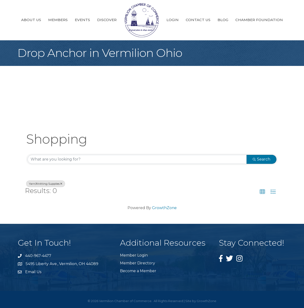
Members (58, 20)
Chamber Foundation (259, 20)
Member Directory (137, 263)
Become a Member (138, 271)
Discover (107, 20)
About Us (31, 20)
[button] (262, 192)
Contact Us (198, 20)
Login (172, 20)
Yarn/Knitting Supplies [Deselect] (45, 183)
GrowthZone (164, 208)
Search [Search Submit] (261, 159)
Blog (223, 20)
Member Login (134, 255)
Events (82, 20)
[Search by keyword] (137, 159)
